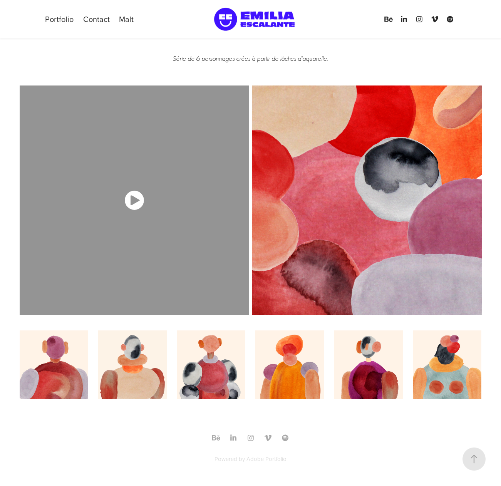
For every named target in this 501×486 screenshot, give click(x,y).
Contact (96, 19)
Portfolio (59, 19)
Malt (126, 19)
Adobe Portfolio (266, 459)
